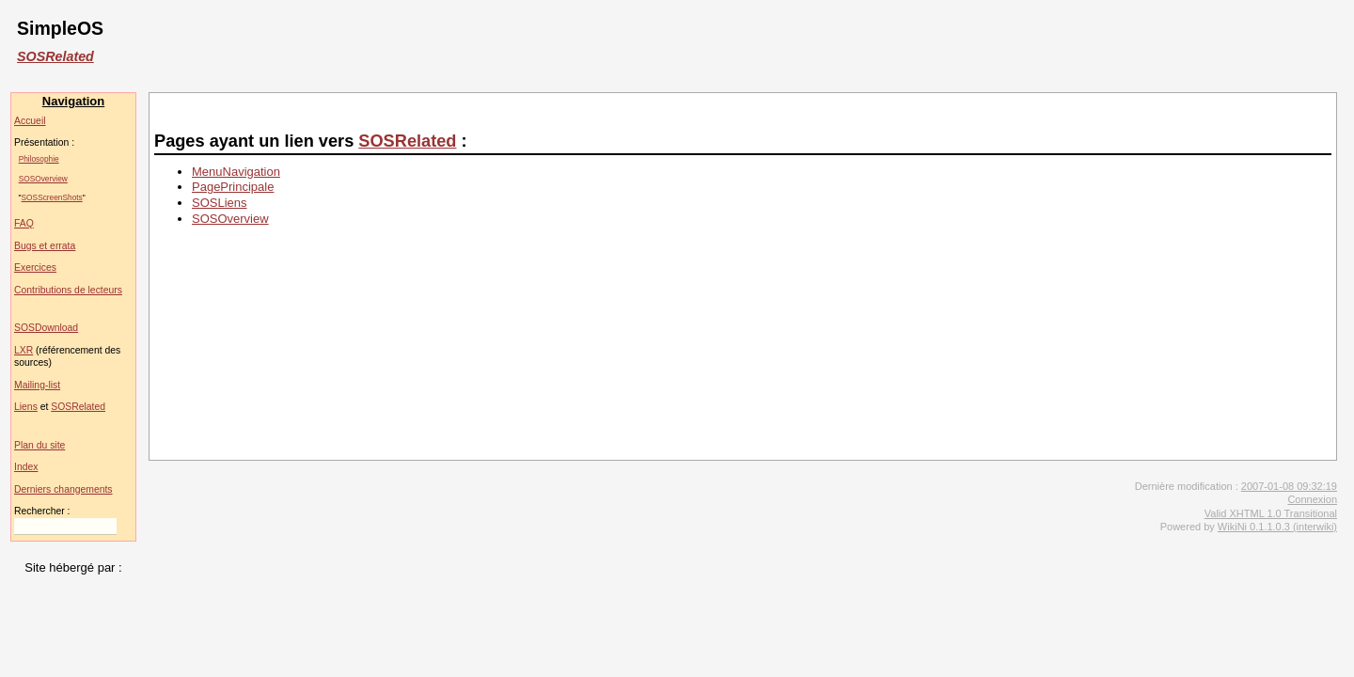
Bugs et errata (44, 246)
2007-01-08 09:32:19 (1289, 486)
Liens (26, 406)
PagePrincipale (233, 187)
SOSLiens (219, 203)
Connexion (1312, 499)
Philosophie (39, 159)
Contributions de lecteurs (68, 290)
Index (26, 467)
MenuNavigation (236, 172)
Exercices (35, 267)
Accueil (30, 121)
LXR (23, 350)
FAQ (24, 223)
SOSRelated (55, 56)
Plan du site (39, 445)
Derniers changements (63, 489)
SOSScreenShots (52, 197)
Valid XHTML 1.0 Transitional (1270, 513)
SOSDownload (46, 328)
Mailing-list (37, 385)
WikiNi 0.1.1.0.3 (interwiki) (1277, 526)
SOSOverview (43, 178)
